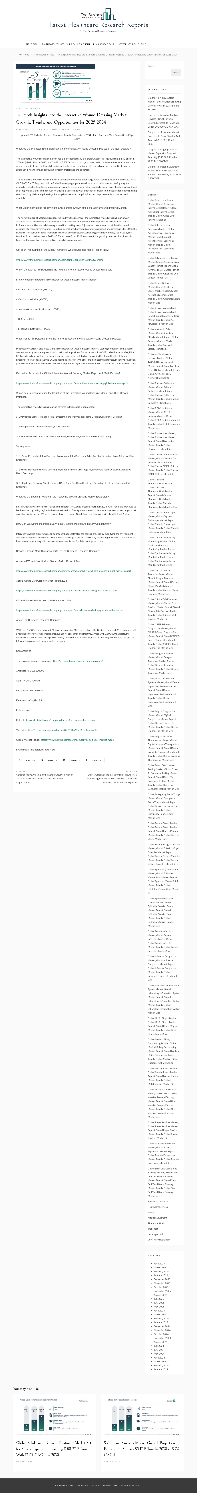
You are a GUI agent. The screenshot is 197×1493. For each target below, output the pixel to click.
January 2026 (161, 1275)
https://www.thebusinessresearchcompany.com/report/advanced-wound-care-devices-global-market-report (73, 570)
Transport (153, 1228)
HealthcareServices (52, 44)
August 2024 (160, 1342)
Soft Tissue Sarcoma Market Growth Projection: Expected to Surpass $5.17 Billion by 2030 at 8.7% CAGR (141, 1449)
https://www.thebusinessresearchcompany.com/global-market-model (77, 739)
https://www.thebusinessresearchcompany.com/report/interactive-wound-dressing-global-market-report (72, 383)
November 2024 (162, 1330)
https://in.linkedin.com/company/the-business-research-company (60, 720)
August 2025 (160, 1295)
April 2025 (159, 1310)
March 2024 (160, 1361)
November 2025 (162, 1283)
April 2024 (159, 1357)
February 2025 (161, 1318)
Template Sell (137, 1486)
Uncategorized (155, 1234)
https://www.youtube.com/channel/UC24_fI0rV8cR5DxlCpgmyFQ (62, 729)
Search (151, 66)
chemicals (153, 194)
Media (151, 1212)
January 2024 (161, 1369)
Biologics (32, 44)
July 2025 (159, 1298)
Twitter (48, 760)
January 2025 (161, 1322)
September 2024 (162, 1338)
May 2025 (159, 1306)
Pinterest (71, 760)
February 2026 (161, 1271)
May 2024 (159, 1353)
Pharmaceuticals (103, 44)
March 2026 (160, 1267)
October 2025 (161, 1287)
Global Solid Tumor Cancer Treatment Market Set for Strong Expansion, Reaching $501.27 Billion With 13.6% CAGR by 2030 (53, 1449)
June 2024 (159, 1349)
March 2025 (160, 1314)
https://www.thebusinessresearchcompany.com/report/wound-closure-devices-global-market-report (69, 610)
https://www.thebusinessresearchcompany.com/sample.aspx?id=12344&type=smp (60, 259)
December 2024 (162, 1326)
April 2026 (159, 1263)
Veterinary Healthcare (132, 44)
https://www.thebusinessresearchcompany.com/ (77, 660)
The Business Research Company (61, 129)
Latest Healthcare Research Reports (98, 24)
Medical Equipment (78, 44)
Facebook (26, 760)
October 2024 (161, 1334)
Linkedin (93, 760)
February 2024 (161, 1365)
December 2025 (162, 1279)
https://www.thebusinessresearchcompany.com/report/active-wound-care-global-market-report (67, 590)
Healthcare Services (158, 1201)
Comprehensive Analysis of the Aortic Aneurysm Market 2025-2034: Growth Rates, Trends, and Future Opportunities (44, 778)
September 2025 (162, 1291)
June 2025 (159, 1302)
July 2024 (159, 1345)
